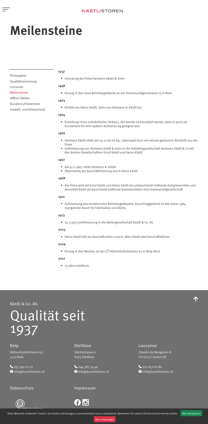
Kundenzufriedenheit (25, 103)
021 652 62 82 (152, 366)
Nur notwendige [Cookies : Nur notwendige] (105, 419)
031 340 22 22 (23, 366)
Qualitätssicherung (23, 81)
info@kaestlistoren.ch (29, 371)
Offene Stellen (20, 98)
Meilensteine (19, 92)
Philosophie (18, 75)
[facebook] (77, 402)
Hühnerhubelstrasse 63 (125, 251)
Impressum (85, 387)
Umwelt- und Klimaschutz (27, 109)
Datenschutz (22, 387)
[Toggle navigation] (6, 10)
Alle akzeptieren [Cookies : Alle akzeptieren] (191, 413)
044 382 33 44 (88, 366)
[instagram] (85, 402)
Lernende (16, 87)
